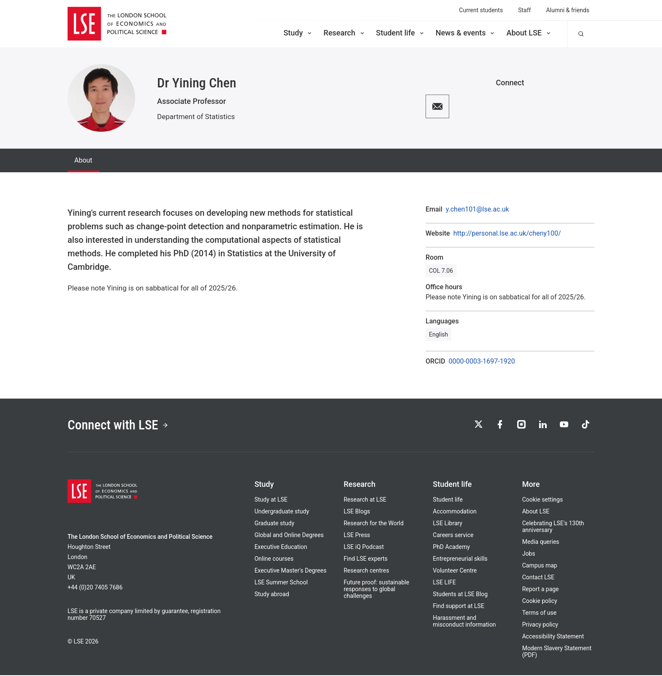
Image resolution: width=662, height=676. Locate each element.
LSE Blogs (357, 512)
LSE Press (357, 535)
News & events (466, 32)
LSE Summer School (281, 583)
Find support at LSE (458, 606)
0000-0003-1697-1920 (482, 361)
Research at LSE (365, 500)
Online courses (274, 559)
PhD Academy (451, 547)
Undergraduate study (282, 512)
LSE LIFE (444, 583)
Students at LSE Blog (460, 595)
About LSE (529, 32)
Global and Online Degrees (289, 535)
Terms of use (539, 613)
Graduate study (274, 524)
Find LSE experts (366, 559)
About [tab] (83, 160)
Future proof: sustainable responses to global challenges (376, 590)
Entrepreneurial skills (460, 559)
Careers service (453, 535)
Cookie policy (539, 601)
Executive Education (281, 547)
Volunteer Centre (455, 571)
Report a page (540, 589)
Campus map (539, 566)
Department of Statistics (196, 116)
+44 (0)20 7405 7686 (95, 588)
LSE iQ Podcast (364, 547)
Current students (481, 10)
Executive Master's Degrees (291, 571)
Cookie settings (542, 500)
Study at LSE (271, 500)
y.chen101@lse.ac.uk (477, 209)
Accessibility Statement (553, 637)
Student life (400, 32)
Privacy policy (540, 625)
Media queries (540, 542)
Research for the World (374, 524)
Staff (524, 10)
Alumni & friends (567, 10)
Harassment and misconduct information (464, 622)
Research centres (366, 571)
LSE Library (447, 524)
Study (298, 32)
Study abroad (272, 595)
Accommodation (455, 512)
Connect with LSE (119, 426)
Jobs (528, 554)
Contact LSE (538, 578)
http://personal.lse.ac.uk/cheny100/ (507, 233)
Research (344, 32)
